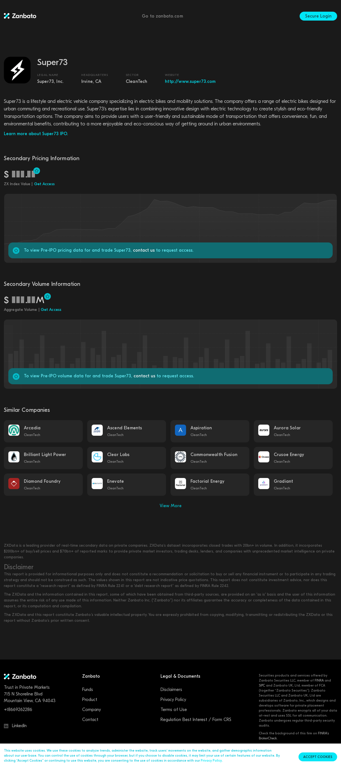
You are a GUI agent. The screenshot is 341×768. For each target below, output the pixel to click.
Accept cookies (317, 757)
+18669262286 (18, 709)
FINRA (319, 680)
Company (91, 709)
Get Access (44, 184)
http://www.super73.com (190, 81)
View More (171, 505)
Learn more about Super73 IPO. (36, 133)
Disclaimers (171, 689)
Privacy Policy (173, 699)
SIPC (262, 685)
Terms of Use (174, 709)
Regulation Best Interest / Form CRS (196, 719)
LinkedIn (15, 725)
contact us (144, 250)
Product (89, 699)
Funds (87, 689)
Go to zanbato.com (162, 16)
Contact (90, 719)
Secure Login (318, 16)
